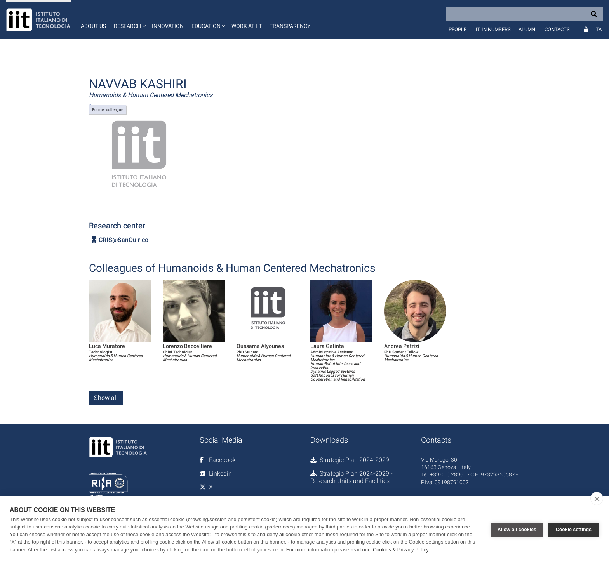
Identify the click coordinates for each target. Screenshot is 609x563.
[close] (596, 498)
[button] (129, 19)
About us (93, 26)
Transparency (290, 26)
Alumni (528, 29)
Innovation (168, 26)
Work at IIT (246, 26)
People (457, 29)
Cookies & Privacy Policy (401, 550)
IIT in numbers (492, 29)
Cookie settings (574, 529)
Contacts (557, 29)
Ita (598, 29)
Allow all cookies (517, 529)
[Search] (524, 14)
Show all (106, 397)
